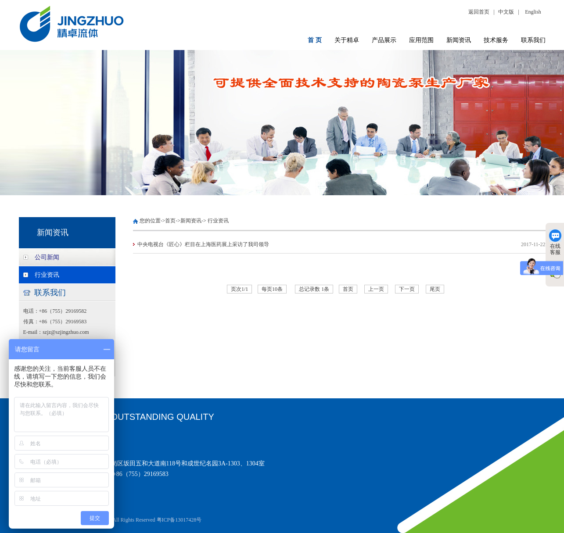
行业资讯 (47, 275)
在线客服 (555, 242)
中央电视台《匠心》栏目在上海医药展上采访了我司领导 (203, 244)
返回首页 (480, 12)
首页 (170, 221)
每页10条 (272, 289)
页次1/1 (239, 289)
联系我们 (533, 40)
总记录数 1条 (314, 289)
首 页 (315, 40)
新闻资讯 (458, 40)
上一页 (376, 289)
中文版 (506, 12)
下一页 (407, 289)
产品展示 (384, 40)
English (533, 12)
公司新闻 (47, 257)
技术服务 (496, 40)
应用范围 (421, 40)
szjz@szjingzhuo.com (66, 332)
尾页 (435, 289)
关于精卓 (346, 40)
